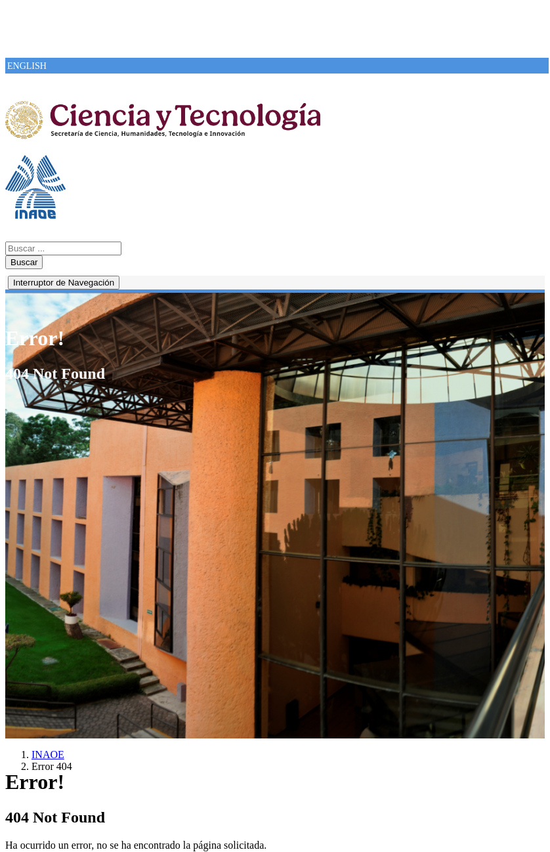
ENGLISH (27, 66)
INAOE (48, 754)
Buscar (24, 262)
